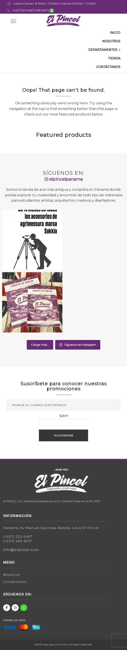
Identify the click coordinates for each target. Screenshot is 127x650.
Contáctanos (108, 67)
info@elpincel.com (21, 550)
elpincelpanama (63, 179)
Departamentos (104, 50)
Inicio (115, 33)
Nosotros (111, 41)
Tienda (114, 58)
